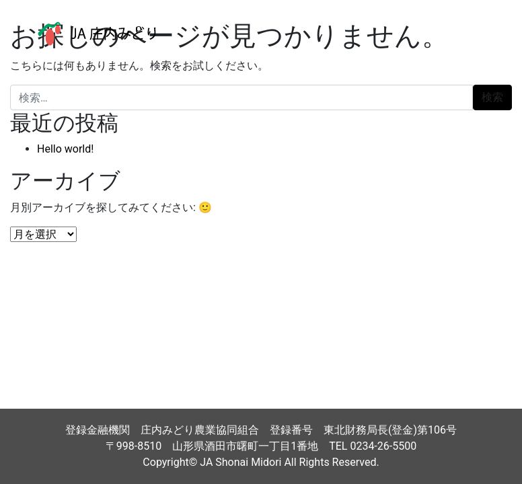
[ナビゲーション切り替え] (481, 34)
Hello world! (65, 149)
